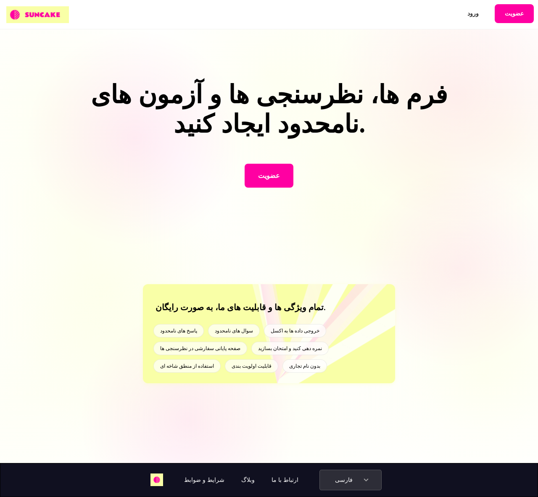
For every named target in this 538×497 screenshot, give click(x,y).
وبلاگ (248, 480)
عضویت (514, 13)
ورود (473, 13)
